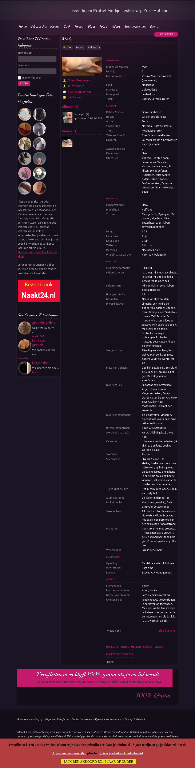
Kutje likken (40, 363)
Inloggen (166, 34)
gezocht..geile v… (45, 323)
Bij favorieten (76, 86)
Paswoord (23, 65)
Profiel (67, 47)
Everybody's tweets (119, 654)
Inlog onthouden (29, 78)
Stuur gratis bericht (79, 91)
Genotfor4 (24, 358)
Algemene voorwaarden (107, 719)
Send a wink (75, 97)
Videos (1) (94, 47)
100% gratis (153, 695)
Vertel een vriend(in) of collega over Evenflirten (43, 719)
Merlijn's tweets (117, 646)
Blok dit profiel (167, 630)
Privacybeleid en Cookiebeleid (121, 753)
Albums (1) (70, 107)
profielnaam (25, 52)
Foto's (79, 47)
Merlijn (67, 39)
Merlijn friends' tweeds (147, 646)
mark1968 (38, 336)
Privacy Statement (134, 719)
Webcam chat (38, 26)
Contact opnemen (82, 719)
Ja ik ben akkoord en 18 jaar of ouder (98, 761)
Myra (35, 372)
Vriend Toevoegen (79, 80)
